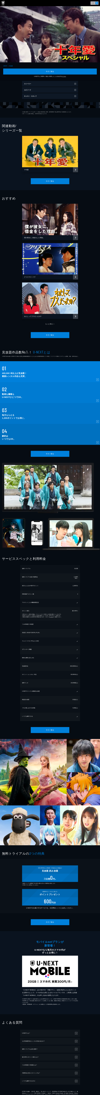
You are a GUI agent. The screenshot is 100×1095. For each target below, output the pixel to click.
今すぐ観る (50, 71)
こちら (64, 76)
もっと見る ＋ (50, 324)
